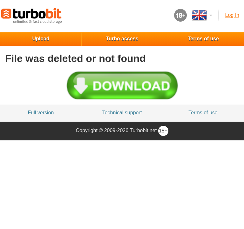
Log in (232, 15)
